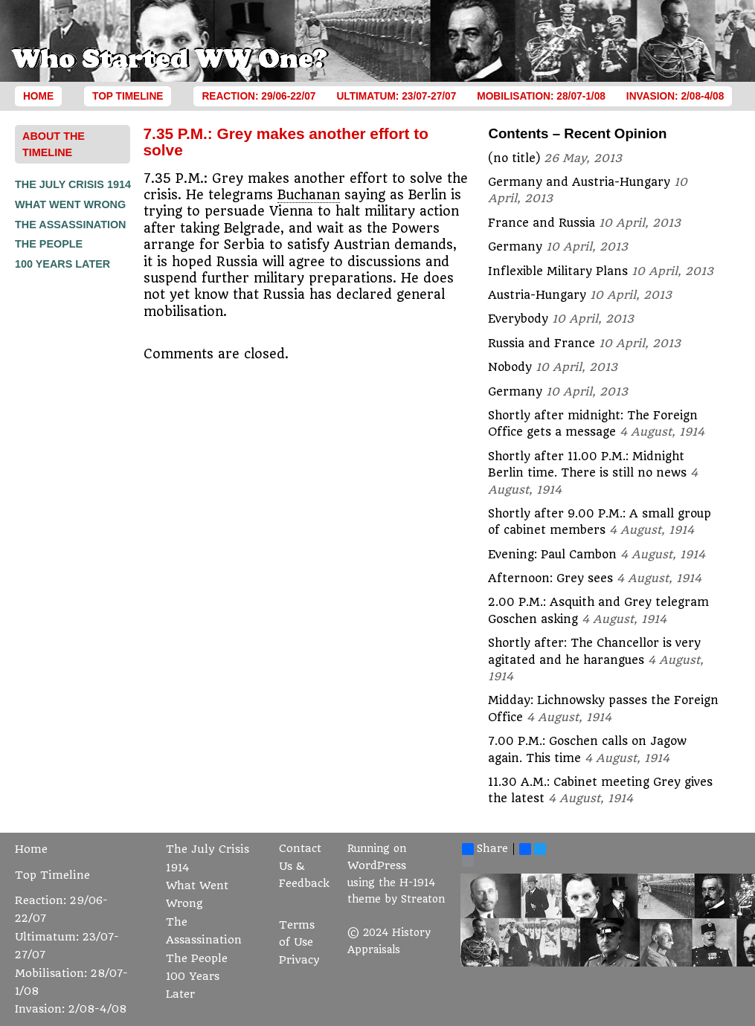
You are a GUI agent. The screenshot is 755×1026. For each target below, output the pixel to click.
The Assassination (70, 224)
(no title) (514, 158)
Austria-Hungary (537, 295)
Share (485, 849)
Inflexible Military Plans (558, 271)
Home (38, 96)
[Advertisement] (74, 497)
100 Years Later (62, 264)
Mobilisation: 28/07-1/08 (541, 96)
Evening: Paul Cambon (552, 554)
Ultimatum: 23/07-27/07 (396, 96)
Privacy (299, 960)
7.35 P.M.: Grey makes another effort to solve (286, 141)
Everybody (518, 319)
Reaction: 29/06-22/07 (258, 96)
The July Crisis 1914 (73, 184)
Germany (515, 247)
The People (49, 244)
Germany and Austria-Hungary (579, 182)
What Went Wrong (70, 204)
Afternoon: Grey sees (550, 578)
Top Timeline (127, 96)
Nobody (510, 367)
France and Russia (541, 223)
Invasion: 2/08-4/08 (675, 96)
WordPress (376, 865)
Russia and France (541, 343)
